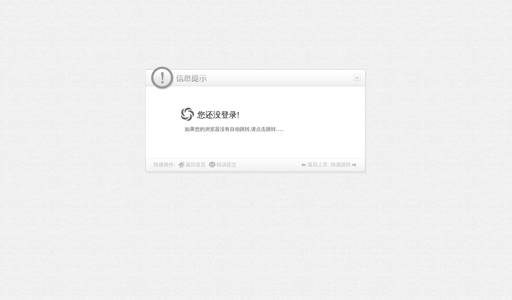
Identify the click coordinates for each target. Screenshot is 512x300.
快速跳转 (341, 165)
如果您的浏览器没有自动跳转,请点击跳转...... (234, 129)
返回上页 (318, 165)
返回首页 (196, 165)
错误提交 (226, 165)
